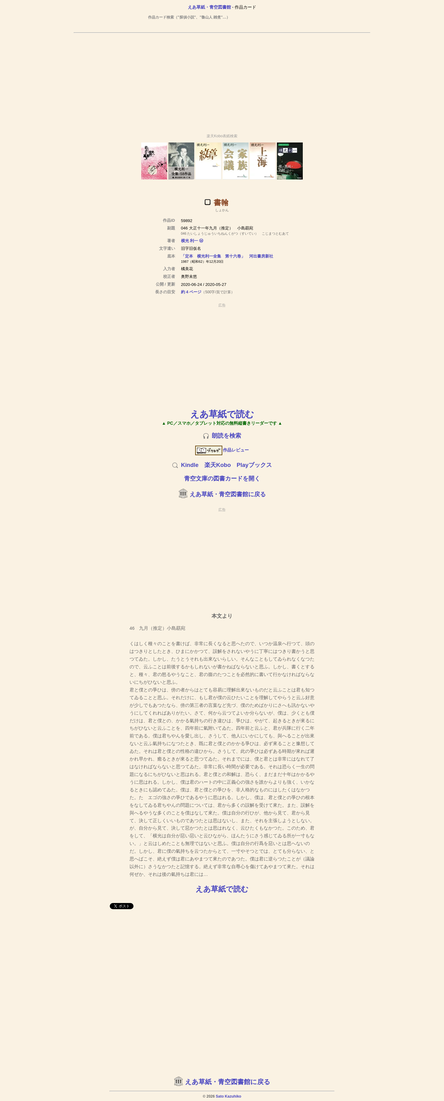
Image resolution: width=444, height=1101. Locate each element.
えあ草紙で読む (222, 414)
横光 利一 (189, 240)
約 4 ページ (191, 292)
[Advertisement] (222, 80)
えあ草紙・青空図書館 (209, 7)
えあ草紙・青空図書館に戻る (228, 494)
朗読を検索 (226, 435)
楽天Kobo (217, 465)
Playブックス (254, 465)
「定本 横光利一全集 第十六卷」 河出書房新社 (227, 256)
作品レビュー (222, 449)
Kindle (190, 465)
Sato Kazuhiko (228, 1096)
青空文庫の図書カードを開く (222, 478)
